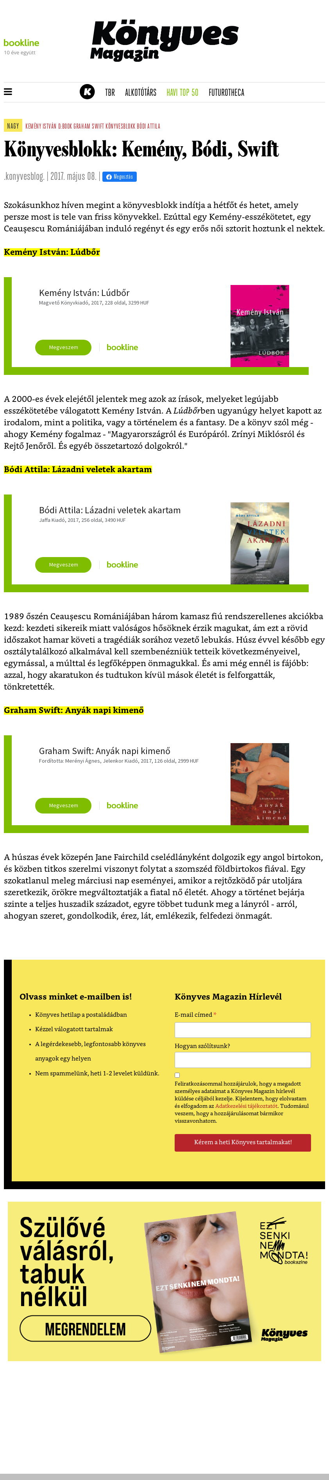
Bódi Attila (148, 127)
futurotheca (229, 93)
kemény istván (41, 127)
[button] (8, 92)
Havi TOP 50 (185, 93)
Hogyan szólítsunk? (202, 1046)
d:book (65, 127)
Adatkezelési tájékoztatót (246, 1106)
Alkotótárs (143, 93)
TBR (112, 93)
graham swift (88, 127)
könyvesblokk (120, 127)
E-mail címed (195, 1016)
